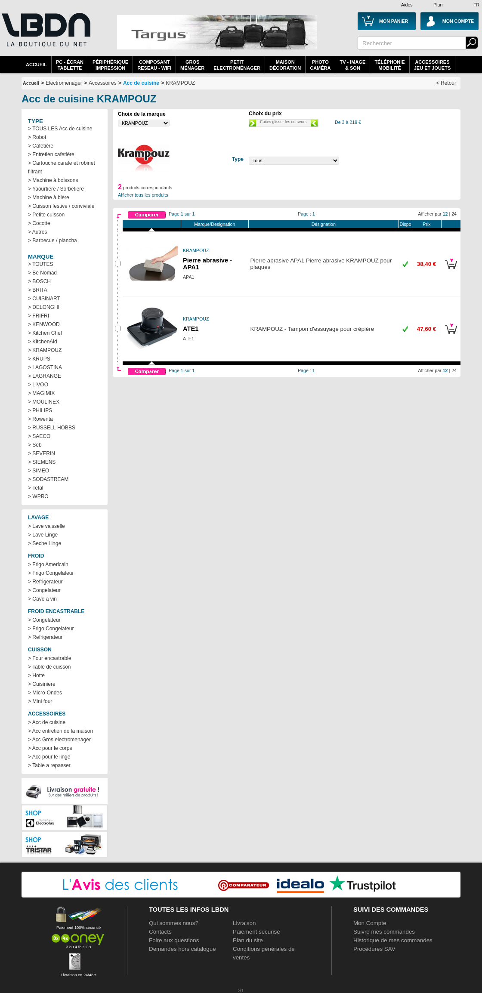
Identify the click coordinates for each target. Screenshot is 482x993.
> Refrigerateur (45, 582)
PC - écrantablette (69, 65)
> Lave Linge (43, 535)
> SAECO (39, 436)
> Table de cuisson (49, 667)
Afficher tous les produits (143, 194)
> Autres (37, 232)
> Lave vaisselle (46, 526)
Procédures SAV (374, 949)
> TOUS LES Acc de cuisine (60, 129)
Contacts (160, 931)
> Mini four (40, 701)
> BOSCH (39, 281)
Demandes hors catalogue (182, 949)
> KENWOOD (44, 324)
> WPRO (38, 496)
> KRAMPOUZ (45, 350)
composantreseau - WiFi (154, 65)
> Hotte (36, 675)
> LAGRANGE (44, 376)
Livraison (244, 923)
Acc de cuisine (141, 83)
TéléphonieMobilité (389, 65)
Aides (407, 4)
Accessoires (103, 83)
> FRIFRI (38, 316)
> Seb (35, 445)
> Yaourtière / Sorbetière (56, 189)
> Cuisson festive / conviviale (61, 206)
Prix (426, 224)
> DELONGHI (43, 307)
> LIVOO (38, 385)
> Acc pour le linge (49, 757)
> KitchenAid (42, 342)
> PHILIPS (40, 410)
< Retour (446, 83)
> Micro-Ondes (45, 693)
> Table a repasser (49, 765)
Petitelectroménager (236, 65)
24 (454, 213)
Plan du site (248, 940)
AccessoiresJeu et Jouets (432, 65)
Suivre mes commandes (384, 931)
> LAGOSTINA (45, 367)
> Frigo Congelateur (51, 573)
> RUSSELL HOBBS (51, 428)
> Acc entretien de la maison (60, 731)
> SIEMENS (42, 462)
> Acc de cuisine (46, 722)
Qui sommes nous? (173, 923)
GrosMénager (192, 65)
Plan (437, 4)
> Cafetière (40, 146)
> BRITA (37, 290)
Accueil (36, 64)
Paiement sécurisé (256, 931)
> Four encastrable (49, 658)
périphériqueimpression (110, 65)
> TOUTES (40, 264)
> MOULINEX (43, 402)
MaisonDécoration (285, 65)
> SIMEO (38, 471)
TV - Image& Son (352, 65)
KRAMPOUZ (180, 83)
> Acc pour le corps (50, 748)
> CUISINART (44, 299)
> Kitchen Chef (45, 333)
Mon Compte (369, 923)
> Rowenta (40, 419)
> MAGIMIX (41, 393)
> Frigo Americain (48, 564)
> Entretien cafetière (51, 154)
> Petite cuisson (46, 215)
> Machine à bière (48, 197)
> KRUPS (39, 359)
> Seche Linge (44, 543)
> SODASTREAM (48, 479)
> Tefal (35, 488)
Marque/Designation (214, 224)
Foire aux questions (174, 940)
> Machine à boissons (53, 180)
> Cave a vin (42, 599)
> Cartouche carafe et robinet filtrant (61, 167)
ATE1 (190, 328)
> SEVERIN (41, 453)
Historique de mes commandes (393, 940)
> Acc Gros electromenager (59, 740)
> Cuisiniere (42, 684)
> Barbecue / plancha (52, 240)
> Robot (37, 137)
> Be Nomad (42, 273)
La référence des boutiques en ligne (45, 35)
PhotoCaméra (320, 65)
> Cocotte (39, 223)
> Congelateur (44, 590)
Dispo (405, 224)
